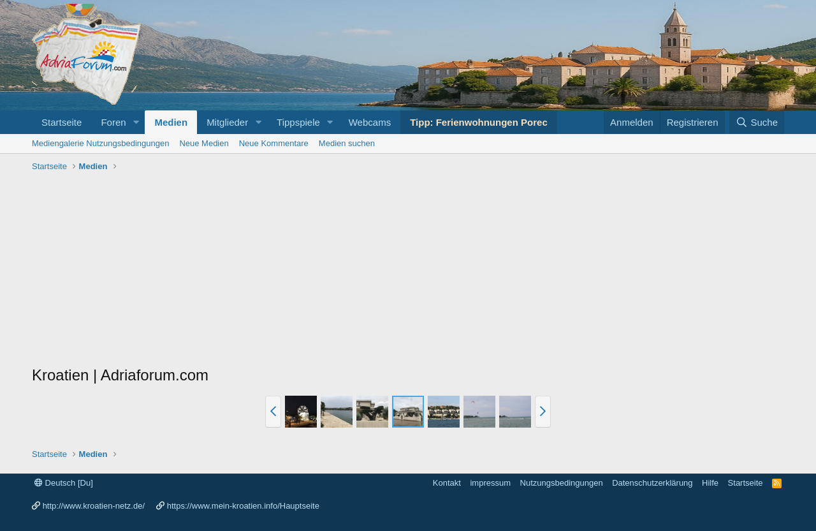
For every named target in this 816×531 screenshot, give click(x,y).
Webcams (370, 122)
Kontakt (447, 483)
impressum (490, 483)
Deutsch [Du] (63, 483)
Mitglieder (227, 122)
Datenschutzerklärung (652, 483)
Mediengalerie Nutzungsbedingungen (100, 143)
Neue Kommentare (274, 143)
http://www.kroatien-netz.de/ (94, 506)
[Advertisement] (408, 272)
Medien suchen (347, 143)
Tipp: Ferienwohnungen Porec (479, 122)
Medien (170, 122)
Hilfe (710, 483)
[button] (136, 122)
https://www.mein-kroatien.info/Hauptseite (243, 506)
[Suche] (756, 122)
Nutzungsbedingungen (561, 483)
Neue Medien (203, 143)
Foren (113, 122)
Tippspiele (298, 122)
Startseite (61, 122)
